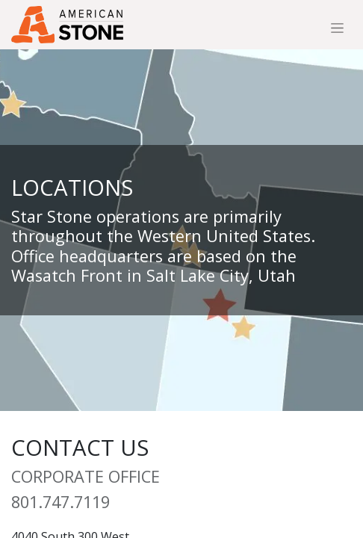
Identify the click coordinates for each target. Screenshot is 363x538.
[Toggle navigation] (337, 28)
